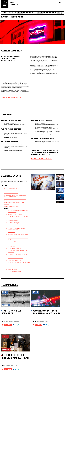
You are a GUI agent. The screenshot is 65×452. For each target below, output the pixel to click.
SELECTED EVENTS (17, 17)
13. (24, 13)
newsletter (53, 409)
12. (21, 13)
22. (50, 13)
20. (44, 13)
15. (30, 13)
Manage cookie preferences (7, 429)
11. (18, 13)
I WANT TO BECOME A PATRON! (11, 98)
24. (56, 13)
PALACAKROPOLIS (14, 4)
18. (39, 13)
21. (47, 13)
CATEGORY (4, 17)
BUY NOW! (8, 325)
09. (13, 13)
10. (16, 13)
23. (53, 13)
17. (36, 13)
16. (33, 13)
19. (42, 13)
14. (27, 13)
